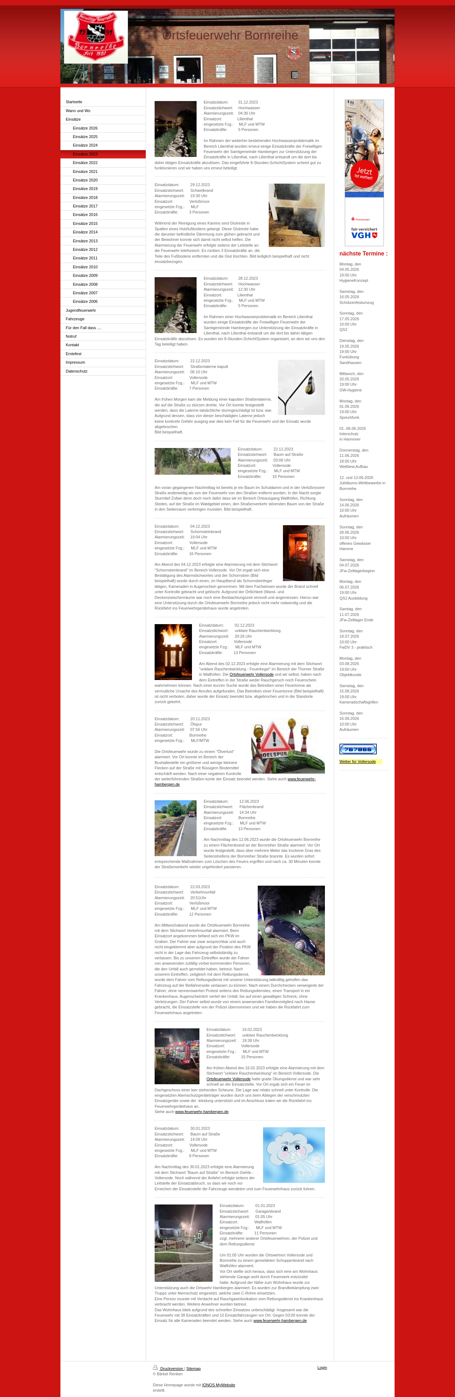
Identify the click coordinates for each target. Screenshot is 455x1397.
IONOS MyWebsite (218, 1385)
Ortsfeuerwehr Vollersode (252, 674)
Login (322, 1367)
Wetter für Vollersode (357, 761)
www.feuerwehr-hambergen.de (202, 1111)
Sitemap (193, 1368)
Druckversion (168, 1368)
